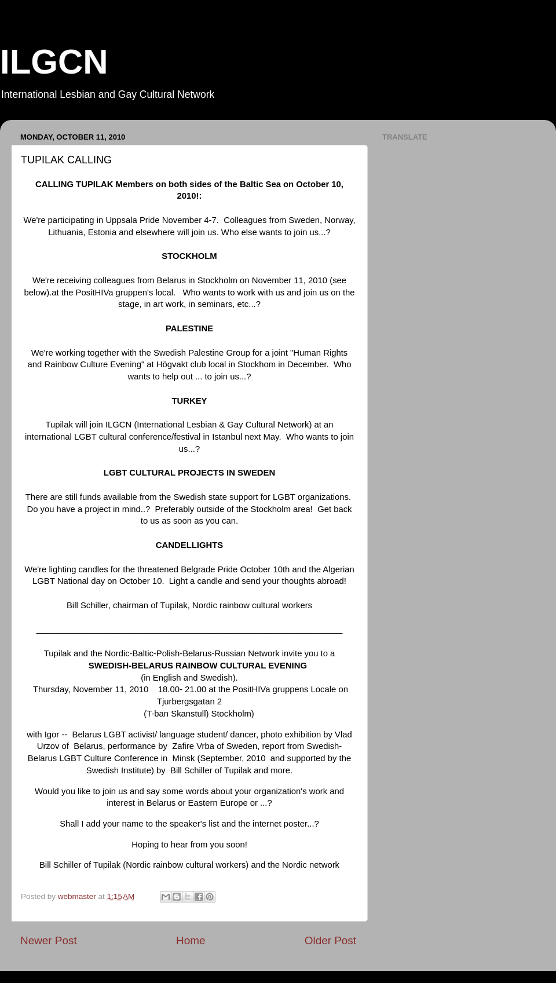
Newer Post (48, 940)
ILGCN (54, 61)
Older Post (330, 940)
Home (190, 940)
